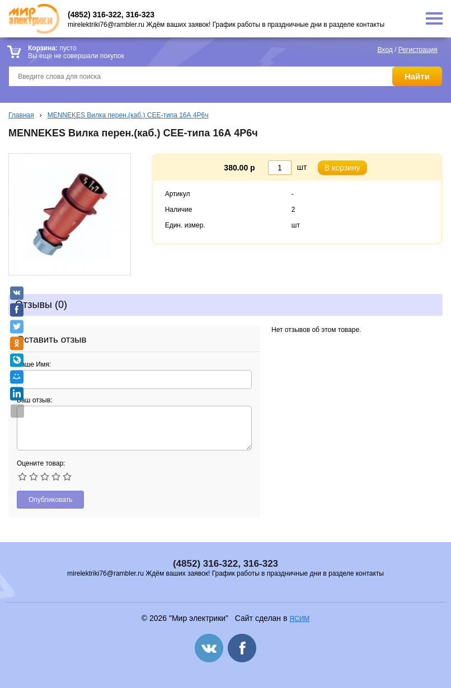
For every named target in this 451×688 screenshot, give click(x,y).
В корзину (342, 167)
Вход (385, 50)
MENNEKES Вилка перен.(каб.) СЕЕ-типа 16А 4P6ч (128, 115)
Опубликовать (50, 500)
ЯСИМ (299, 619)
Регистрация (418, 50)
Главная (21, 115)
